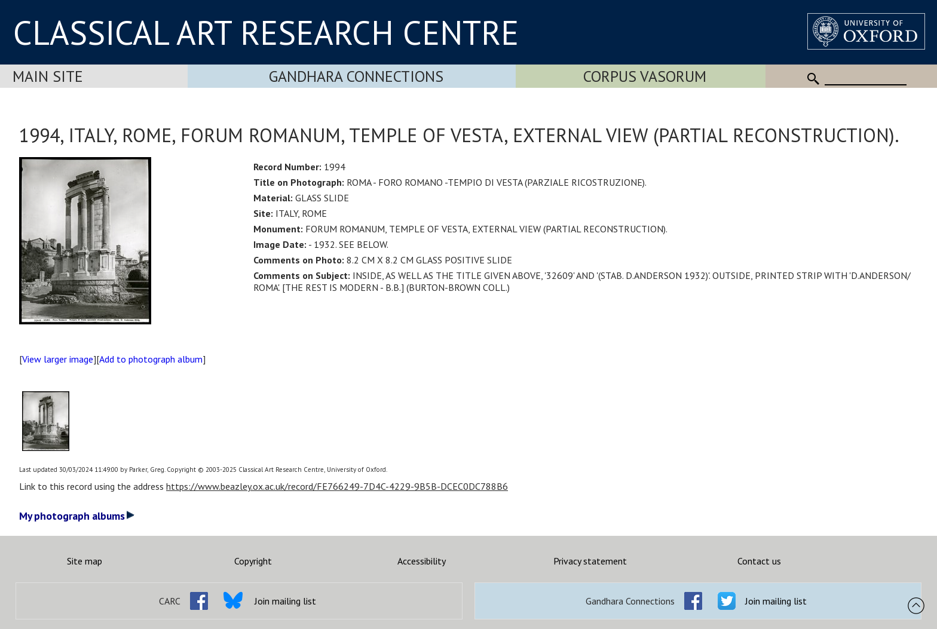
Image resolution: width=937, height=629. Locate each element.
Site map (84, 561)
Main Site (48, 76)
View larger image (57, 359)
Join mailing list (285, 601)
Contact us (759, 561)
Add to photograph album (151, 359)
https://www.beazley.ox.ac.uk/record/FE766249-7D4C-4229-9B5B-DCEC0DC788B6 (337, 486)
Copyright (253, 561)
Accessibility (421, 561)
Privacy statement (590, 561)
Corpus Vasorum (644, 76)
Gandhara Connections (356, 76)
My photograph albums (76, 516)
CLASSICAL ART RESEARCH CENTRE (266, 32)
